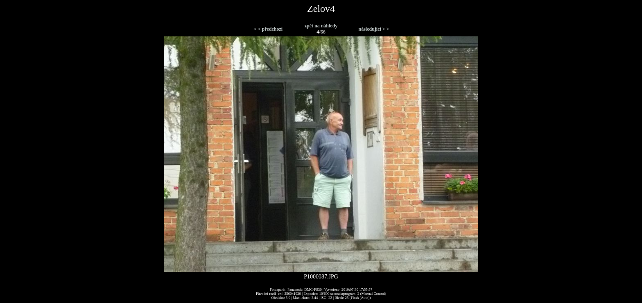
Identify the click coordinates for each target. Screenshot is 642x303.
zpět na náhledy (321, 26)
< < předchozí (268, 29)
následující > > (373, 29)
